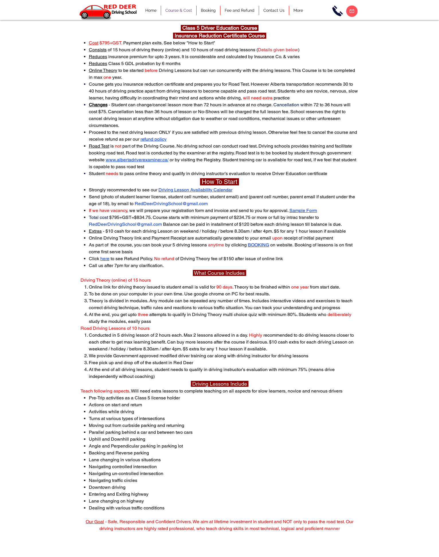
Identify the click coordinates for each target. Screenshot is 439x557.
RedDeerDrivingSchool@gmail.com (171, 203)
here (104, 258)
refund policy (153, 139)
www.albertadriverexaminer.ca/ (137, 159)
